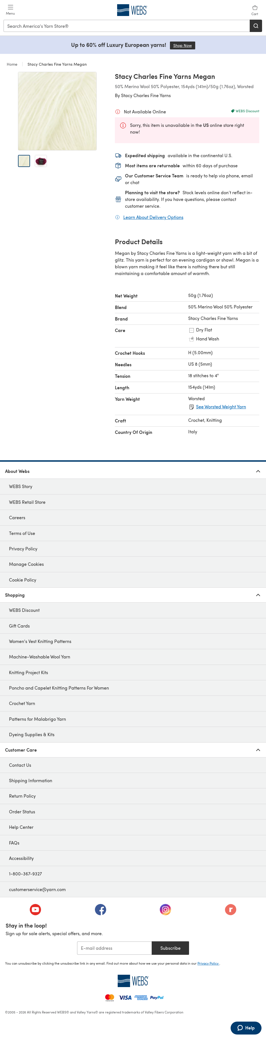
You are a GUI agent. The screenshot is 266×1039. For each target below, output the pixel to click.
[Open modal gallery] (57, 111)
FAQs (14, 843)
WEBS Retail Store (27, 502)
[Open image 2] (41, 161)
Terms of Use (22, 533)
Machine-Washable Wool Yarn (39, 657)
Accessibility (21, 858)
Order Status (22, 811)
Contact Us (20, 765)
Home (13, 64)
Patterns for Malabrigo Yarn (37, 719)
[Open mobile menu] (10, 10)
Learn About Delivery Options (153, 217)
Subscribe (170, 948)
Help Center (21, 827)
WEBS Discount (24, 610)
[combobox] (126, 26)
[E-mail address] (114, 948)
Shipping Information (30, 780)
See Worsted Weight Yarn (221, 406)
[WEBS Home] (133, 981)
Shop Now (184, 45)
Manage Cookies (26, 564)
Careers (17, 517)
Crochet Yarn (22, 703)
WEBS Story (20, 486)
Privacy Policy (23, 548)
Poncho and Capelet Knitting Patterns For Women (59, 688)
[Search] (256, 26)
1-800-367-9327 (25, 873)
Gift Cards (19, 626)
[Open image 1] (24, 161)
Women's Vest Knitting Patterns (40, 641)
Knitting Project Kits (28, 672)
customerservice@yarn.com (37, 889)
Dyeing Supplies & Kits (31, 734)
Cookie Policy (22, 580)
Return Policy (22, 796)
